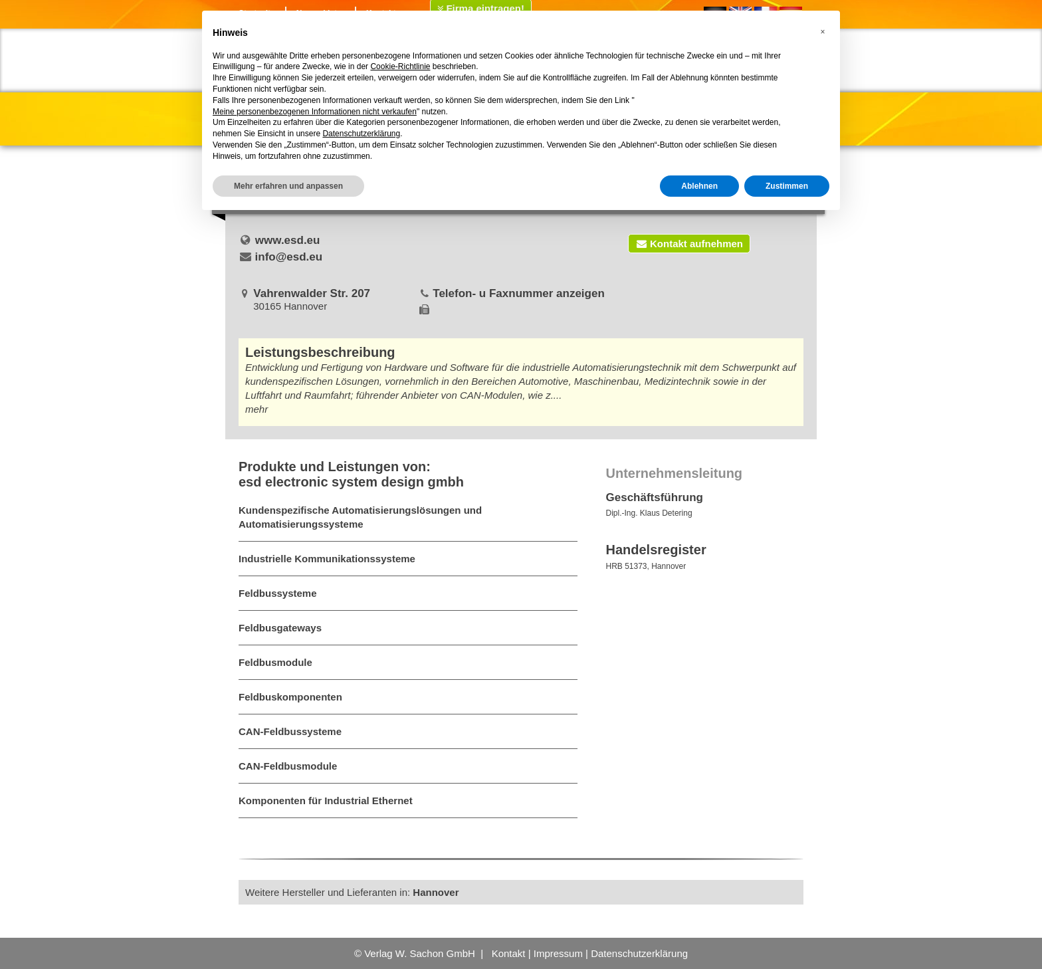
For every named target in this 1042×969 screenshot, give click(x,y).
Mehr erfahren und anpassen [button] (288, 186)
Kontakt (509, 953)
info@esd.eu (289, 257)
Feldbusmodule (275, 662)
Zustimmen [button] (787, 186)
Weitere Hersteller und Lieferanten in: (352, 892)
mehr (256, 409)
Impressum (558, 953)
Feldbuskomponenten (290, 696)
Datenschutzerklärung (639, 953)
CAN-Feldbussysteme (290, 731)
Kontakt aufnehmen (689, 243)
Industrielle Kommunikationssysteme (327, 558)
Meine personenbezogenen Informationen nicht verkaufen (315, 111)
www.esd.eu (287, 240)
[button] (822, 32)
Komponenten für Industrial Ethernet (326, 800)
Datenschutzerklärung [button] (361, 133)
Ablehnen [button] (699, 186)
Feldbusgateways (280, 627)
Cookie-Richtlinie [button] (400, 66)
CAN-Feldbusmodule (288, 766)
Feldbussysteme (278, 593)
